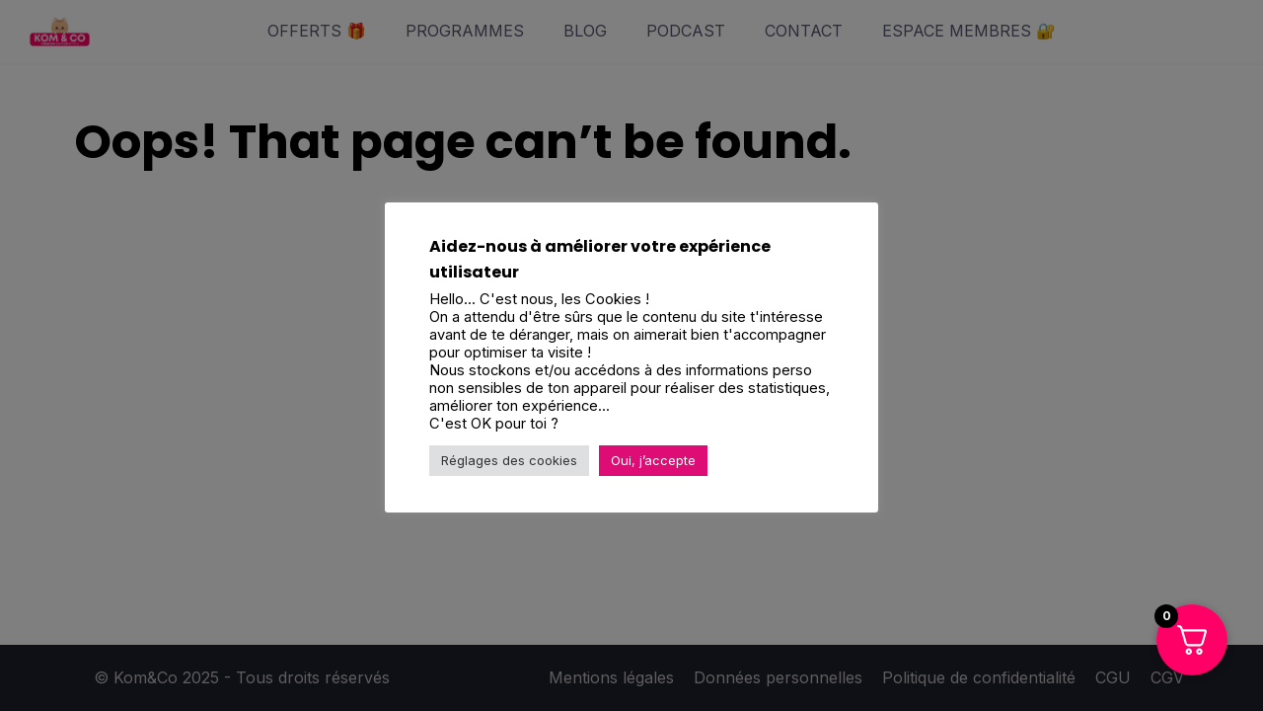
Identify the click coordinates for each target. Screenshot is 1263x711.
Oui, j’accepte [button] (653, 460)
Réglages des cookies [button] (509, 460)
